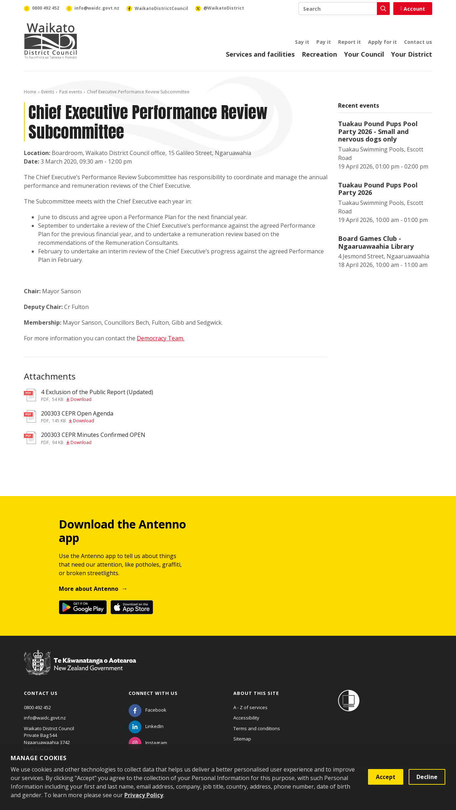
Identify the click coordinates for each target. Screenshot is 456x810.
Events (47, 92)
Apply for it (382, 41)
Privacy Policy (143, 795)
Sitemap (242, 739)
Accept (385, 777)
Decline (426, 777)
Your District (411, 54)
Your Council (364, 54)
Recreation (319, 54)
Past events (70, 92)
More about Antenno (88, 589)
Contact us (418, 41)
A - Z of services (250, 707)
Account (412, 8)
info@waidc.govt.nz (45, 717)
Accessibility (246, 717)
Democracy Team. (160, 338)
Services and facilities (260, 54)
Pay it (323, 41)
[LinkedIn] (146, 726)
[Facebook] (147, 710)
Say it (302, 41)
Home (30, 92)
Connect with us (153, 693)
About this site (256, 693)
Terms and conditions (256, 728)
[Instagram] (148, 742)
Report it (349, 41)
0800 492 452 (37, 707)
